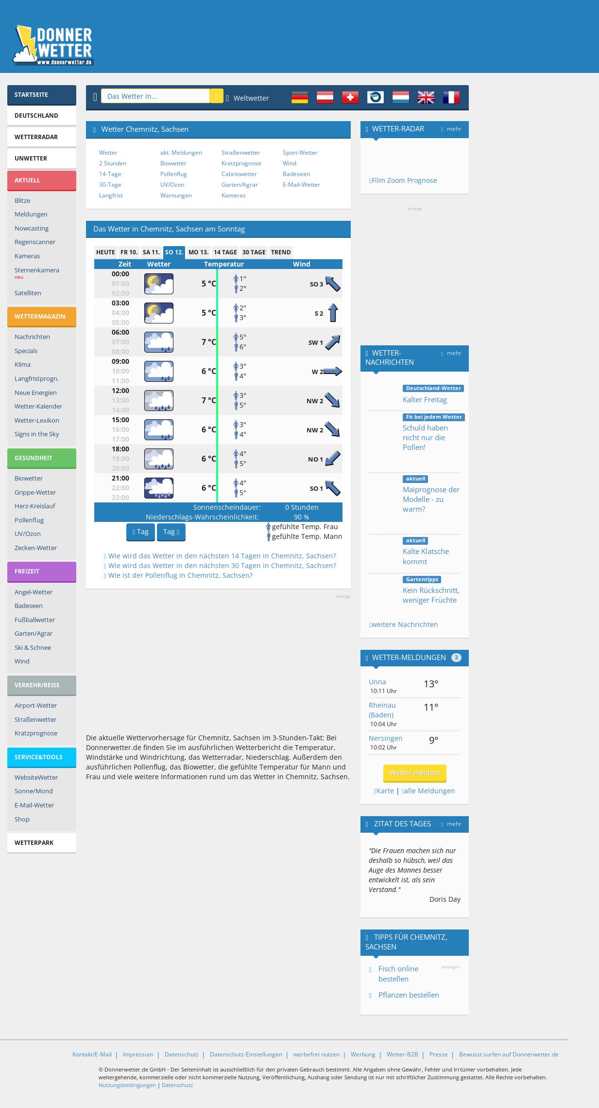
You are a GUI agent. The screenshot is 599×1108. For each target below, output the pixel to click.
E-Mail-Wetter (34, 805)
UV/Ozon (28, 533)
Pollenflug (29, 520)
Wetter (108, 152)
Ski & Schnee (33, 647)
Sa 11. (151, 252)
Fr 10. (128, 252)
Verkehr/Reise (37, 685)
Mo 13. (198, 252)
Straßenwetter (35, 719)
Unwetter (31, 158)
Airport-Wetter (36, 705)
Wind (22, 661)
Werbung (363, 1054)
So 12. (174, 252)
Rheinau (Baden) (382, 709)
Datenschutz (182, 1054)
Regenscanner (35, 241)
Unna (377, 681)
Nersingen (386, 738)
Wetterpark (34, 843)
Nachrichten (32, 336)
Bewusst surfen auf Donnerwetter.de (509, 1054)
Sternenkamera (37, 275)
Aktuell (27, 180)
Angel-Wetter (33, 592)
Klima (23, 364)
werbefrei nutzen (316, 1054)
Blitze (22, 200)
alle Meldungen (428, 790)
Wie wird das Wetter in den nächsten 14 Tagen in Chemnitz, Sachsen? (220, 555)
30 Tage (254, 252)
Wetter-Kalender (38, 406)
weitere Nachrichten (403, 624)
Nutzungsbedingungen (127, 1085)
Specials (26, 350)
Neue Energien (36, 392)
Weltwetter (247, 98)
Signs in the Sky (37, 433)
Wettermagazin (40, 316)
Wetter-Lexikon (37, 420)
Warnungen (176, 195)
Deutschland (36, 115)
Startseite (31, 94)
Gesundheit (33, 458)
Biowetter (29, 478)
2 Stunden (112, 163)
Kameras (27, 255)
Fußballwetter (35, 619)
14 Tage (225, 252)
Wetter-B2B (402, 1054)
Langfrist (111, 195)
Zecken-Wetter (36, 547)
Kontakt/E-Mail (92, 1054)
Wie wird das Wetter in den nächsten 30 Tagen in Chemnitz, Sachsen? (220, 565)
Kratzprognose (36, 733)
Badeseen (29, 605)
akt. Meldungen (181, 152)
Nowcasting (32, 228)
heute (105, 252)
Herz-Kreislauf (35, 505)
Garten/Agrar (33, 633)
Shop (22, 819)
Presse (438, 1054)
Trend (281, 252)
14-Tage (110, 174)
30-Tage (110, 184)
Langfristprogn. (37, 378)
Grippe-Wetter (35, 492)
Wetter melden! (415, 772)
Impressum (138, 1054)
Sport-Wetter (300, 152)
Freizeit (27, 571)
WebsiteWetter (36, 777)
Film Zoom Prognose (403, 180)
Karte (384, 790)
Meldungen (31, 214)
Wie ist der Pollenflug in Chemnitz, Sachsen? (178, 575)
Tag (141, 531)
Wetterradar (36, 137)
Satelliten (28, 292)
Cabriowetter (239, 174)
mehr (451, 129)
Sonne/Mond (34, 790)
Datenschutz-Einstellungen (246, 1054)
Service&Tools (39, 757)
